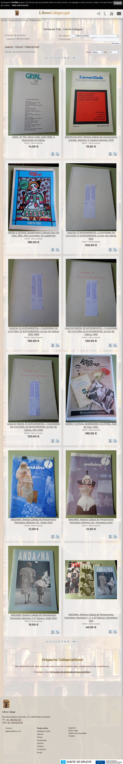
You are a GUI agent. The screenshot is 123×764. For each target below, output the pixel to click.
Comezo (4, 20)
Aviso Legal (73, 730)
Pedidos (40, 746)
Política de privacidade (77, 733)
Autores (40, 734)
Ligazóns (72, 728)
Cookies (71, 736)
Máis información (20, 5)
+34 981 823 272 (13, 720)
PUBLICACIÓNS (35, 20)
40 (74, 58)
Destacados (42, 740)
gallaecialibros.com (13, 731)
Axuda (39, 752)
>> (78, 58)
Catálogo (9, 47)
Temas (39, 737)
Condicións (41, 749)
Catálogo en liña (15, 20)
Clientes (40, 743)
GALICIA (25, 20)
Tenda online (42, 728)
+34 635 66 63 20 (15, 722)
